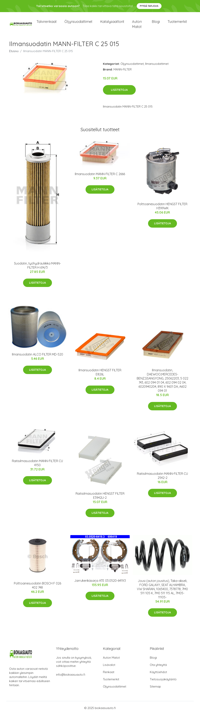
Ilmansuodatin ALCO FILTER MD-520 (37, 358)
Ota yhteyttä (158, 668)
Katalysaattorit (112, 23)
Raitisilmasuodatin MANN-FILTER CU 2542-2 (162, 479)
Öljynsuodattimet (78, 23)
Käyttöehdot (158, 675)
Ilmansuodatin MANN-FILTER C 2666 (100, 177)
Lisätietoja (119, 93)
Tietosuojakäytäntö (163, 682)
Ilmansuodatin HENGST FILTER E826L (100, 376)
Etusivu (14, 54)
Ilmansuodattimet (157, 67)
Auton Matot (111, 661)
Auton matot (137, 25)
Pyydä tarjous (149, 5)
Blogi (156, 23)
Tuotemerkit (177, 23)
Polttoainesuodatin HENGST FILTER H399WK (162, 209)
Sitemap (155, 690)
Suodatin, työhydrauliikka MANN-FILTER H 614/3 (37, 269)
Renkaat (108, 675)
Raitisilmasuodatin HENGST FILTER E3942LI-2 (100, 499)
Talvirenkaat (47, 23)
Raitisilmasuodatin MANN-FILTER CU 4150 (37, 466)
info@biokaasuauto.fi (70, 678)
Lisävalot (109, 668)
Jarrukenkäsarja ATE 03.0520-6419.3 (100, 584)
